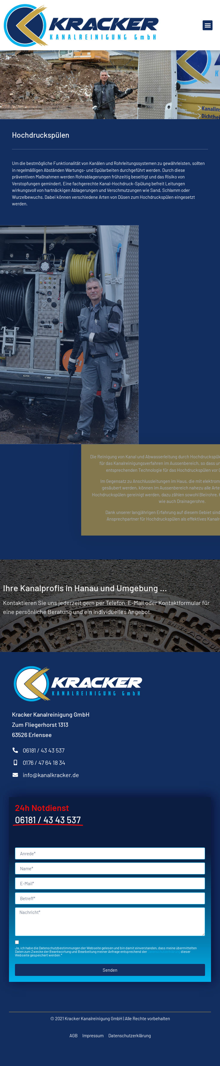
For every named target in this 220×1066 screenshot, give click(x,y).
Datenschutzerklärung (164, 951)
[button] (208, 25)
